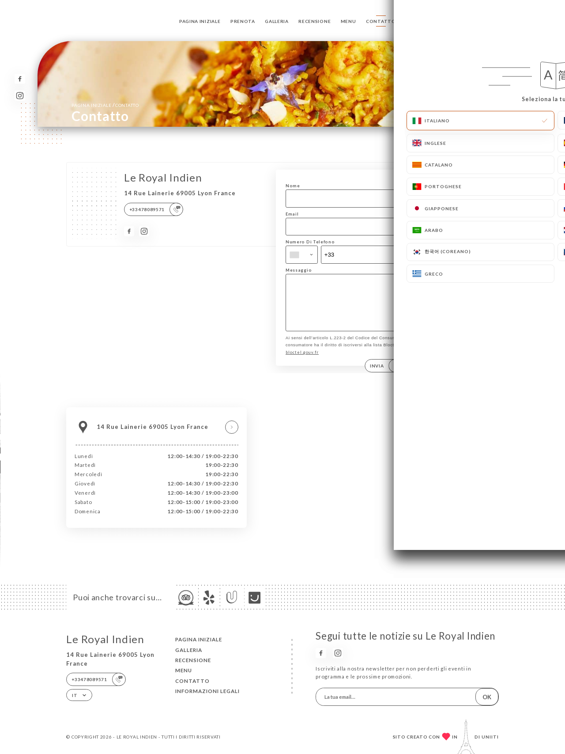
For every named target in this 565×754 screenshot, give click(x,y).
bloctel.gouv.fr (302, 361)
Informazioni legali (207, 691)
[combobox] (301, 254)
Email (292, 214)
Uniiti (490, 736)
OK (486, 697)
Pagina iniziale (199, 21)
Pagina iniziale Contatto (105, 105)
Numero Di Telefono (310, 241)
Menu (348, 21)
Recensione (314, 21)
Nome (293, 185)
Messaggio (299, 270)
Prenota (242, 21)
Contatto (381, 21)
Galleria (277, 21)
